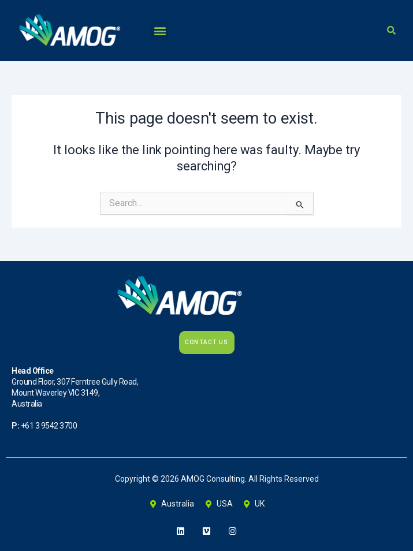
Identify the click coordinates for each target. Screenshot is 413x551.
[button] (159, 30)
